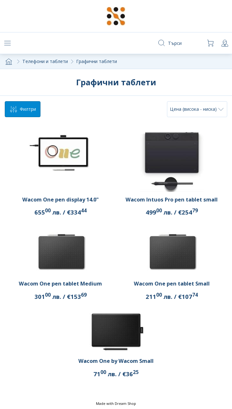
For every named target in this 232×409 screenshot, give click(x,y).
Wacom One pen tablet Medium (60, 283)
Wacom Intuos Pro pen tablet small (172, 199)
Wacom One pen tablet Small (172, 283)
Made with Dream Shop (116, 403)
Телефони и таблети (45, 61)
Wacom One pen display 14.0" (60, 199)
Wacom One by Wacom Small (116, 360)
